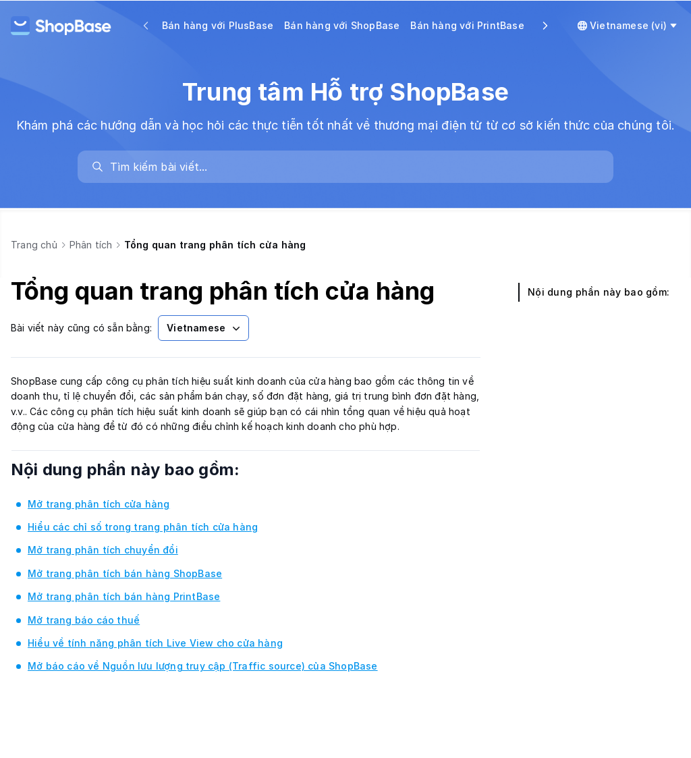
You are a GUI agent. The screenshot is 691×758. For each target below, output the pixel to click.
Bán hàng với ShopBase (341, 25)
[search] (352, 167)
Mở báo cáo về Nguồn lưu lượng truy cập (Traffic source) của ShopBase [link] (203, 666)
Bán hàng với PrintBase (467, 25)
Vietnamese (205, 328)
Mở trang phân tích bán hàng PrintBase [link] (124, 596)
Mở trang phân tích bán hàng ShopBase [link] (125, 573)
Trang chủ (34, 244)
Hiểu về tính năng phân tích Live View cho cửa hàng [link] (155, 643)
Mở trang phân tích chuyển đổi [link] (103, 550)
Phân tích (91, 244)
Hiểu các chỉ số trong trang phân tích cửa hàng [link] (143, 527)
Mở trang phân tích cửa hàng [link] (98, 504)
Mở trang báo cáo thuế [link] (84, 620)
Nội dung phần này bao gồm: (144, 469)
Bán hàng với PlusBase (217, 25)
